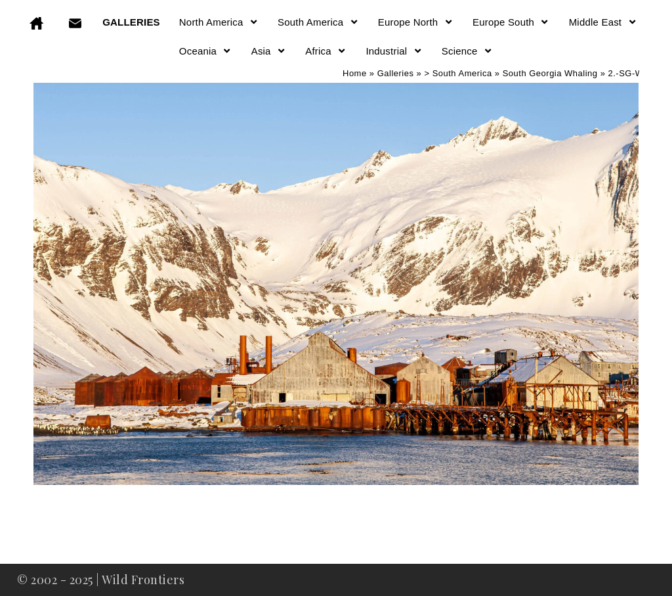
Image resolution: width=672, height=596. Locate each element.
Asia (269, 51)
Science (467, 51)
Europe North (415, 22)
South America (318, 22)
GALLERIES (131, 22)
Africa (325, 51)
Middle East (603, 22)
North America (219, 22)
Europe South (511, 22)
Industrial (394, 51)
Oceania (205, 51)
